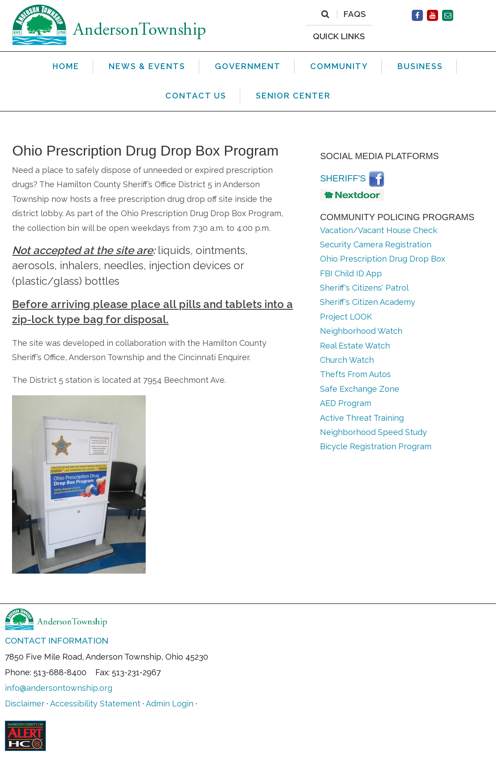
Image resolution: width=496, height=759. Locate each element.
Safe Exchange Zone (359, 389)
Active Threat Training (362, 418)
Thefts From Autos (355, 374)
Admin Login (169, 703)
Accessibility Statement (95, 703)
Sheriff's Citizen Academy (367, 302)
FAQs (355, 14)
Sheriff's (343, 178)
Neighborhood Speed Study (373, 432)
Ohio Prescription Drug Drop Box (382, 258)
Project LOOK (346, 316)
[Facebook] (417, 15)
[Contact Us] (447, 15)
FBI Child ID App (352, 273)
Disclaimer (25, 703)
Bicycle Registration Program (375, 446)
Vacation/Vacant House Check (378, 230)
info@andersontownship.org (58, 688)
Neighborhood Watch (361, 331)
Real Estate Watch (355, 345)
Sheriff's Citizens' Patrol (364, 287)
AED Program (345, 403)
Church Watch (347, 360)
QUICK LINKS (339, 36)
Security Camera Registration (375, 244)
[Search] (325, 14)
